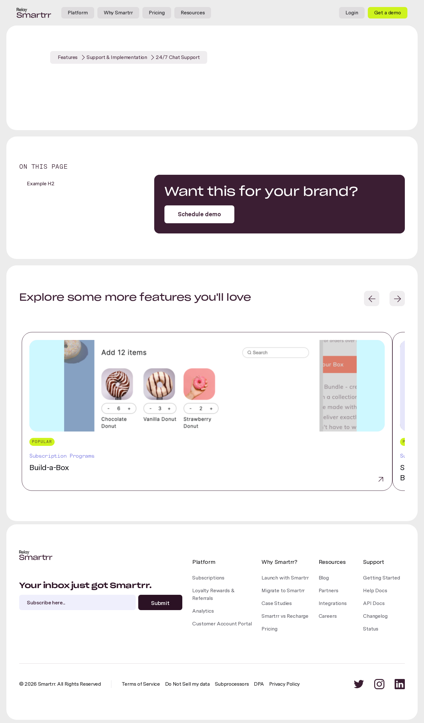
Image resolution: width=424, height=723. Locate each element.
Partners (328, 590)
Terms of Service (141, 684)
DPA (259, 684)
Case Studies (276, 603)
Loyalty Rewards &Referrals (213, 594)
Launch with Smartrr (285, 578)
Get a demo (387, 13)
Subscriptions (208, 578)
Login (351, 13)
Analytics (203, 611)
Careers (328, 616)
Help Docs (375, 590)
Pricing (157, 13)
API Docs (374, 603)
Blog (324, 578)
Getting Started (381, 578)
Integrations (333, 603)
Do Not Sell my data (187, 684)
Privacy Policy (284, 684)
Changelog (375, 616)
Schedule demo (199, 214)
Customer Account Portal (222, 624)
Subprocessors (232, 684)
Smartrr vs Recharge (284, 616)
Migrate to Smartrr (283, 590)
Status (370, 629)
